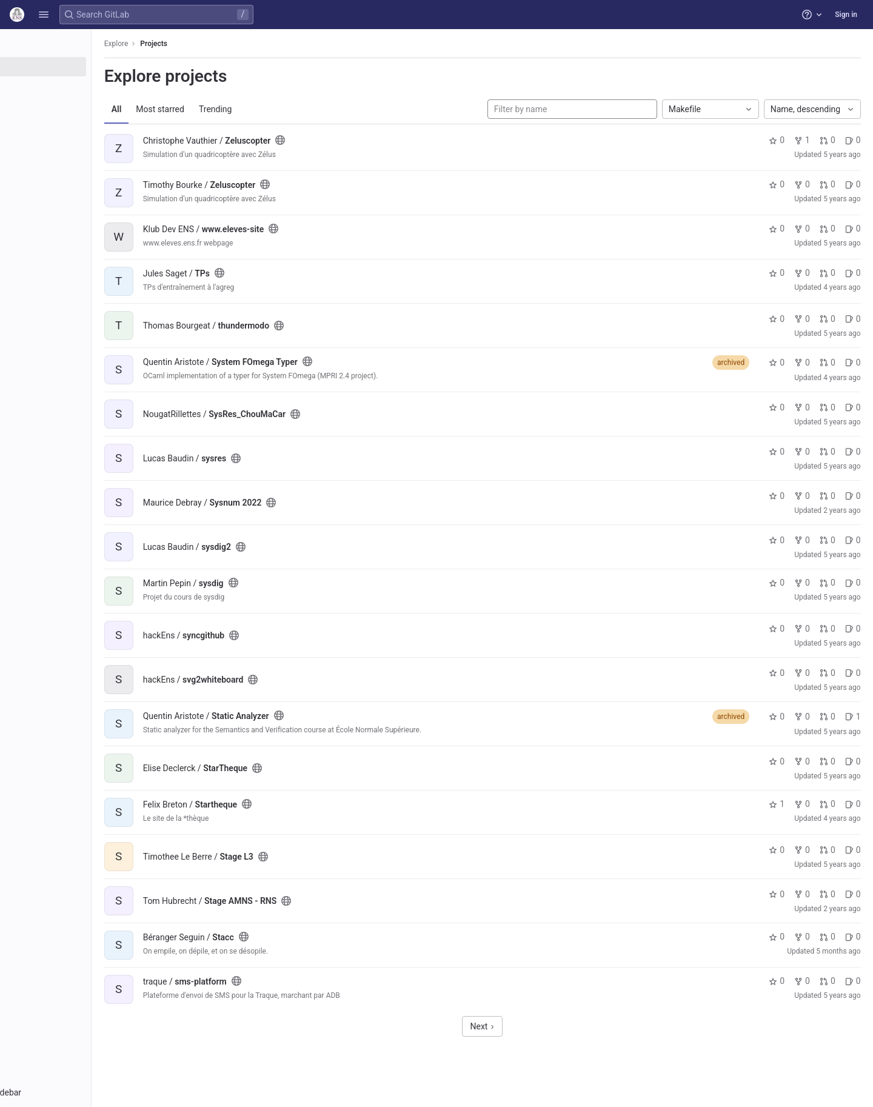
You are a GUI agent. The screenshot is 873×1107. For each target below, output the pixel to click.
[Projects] (77, 66)
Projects (215, 43)
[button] (43, 14)
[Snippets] (77, 126)
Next (514, 1026)
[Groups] (77, 86)
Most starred (221, 109)
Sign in (846, 14)
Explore (177, 43)
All (177, 109)
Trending (276, 109)
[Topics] (77, 106)
